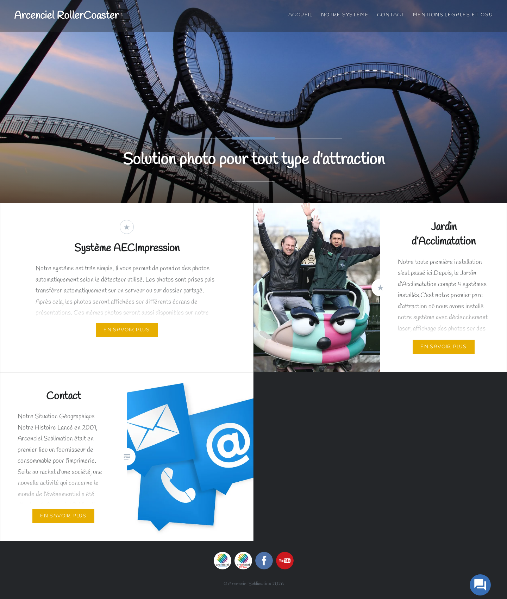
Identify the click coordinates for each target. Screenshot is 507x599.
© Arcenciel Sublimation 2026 (254, 584)
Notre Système (345, 15)
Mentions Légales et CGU (453, 15)
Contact (391, 15)
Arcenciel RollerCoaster (66, 16)
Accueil (300, 15)
